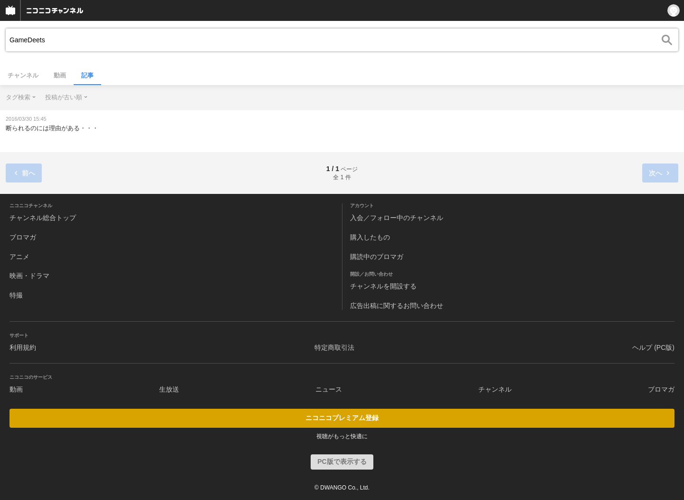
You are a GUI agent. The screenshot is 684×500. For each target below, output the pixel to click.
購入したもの (370, 237)
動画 (60, 75)
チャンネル (23, 75)
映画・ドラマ (29, 275)
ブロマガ (23, 237)
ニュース (328, 389)
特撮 (16, 295)
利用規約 (23, 347)
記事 (87, 75)
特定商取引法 (334, 347)
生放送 (169, 389)
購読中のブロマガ (376, 256)
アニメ (19, 256)
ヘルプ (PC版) (653, 347)
